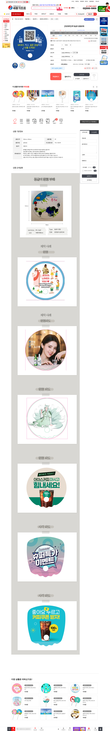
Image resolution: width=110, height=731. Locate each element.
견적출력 (77, 78)
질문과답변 (91, 1)
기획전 (35, 14)
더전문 (59, 14)
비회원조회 (82, 1)
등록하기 (89, 176)
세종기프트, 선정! (46, 5)
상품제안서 (86, 78)
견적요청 (81, 74)
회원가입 (77, 1)
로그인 (73, 1)
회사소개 (97, 1)
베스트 (29, 14)
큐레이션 (43, 14)
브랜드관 (51, 14)
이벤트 (66, 14)
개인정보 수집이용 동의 (88, 170)
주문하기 (56, 77)
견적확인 (89, 180)
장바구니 (86, 1)
